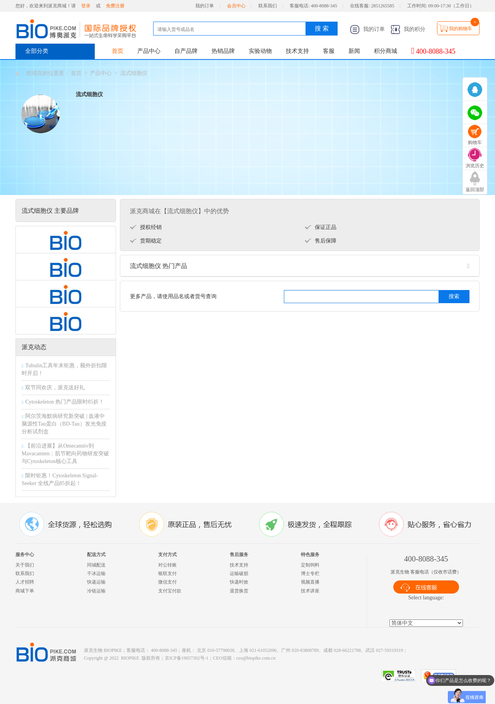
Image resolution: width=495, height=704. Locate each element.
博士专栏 (310, 573)
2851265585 (382, 5)
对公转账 (167, 565)
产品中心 (148, 51)
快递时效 (239, 582)
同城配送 (96, 565)
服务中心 (24, 554)
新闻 (354, 51)
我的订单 (204, 5)
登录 (85, 5)
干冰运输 (96, 573)
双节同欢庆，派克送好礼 (55, 387)
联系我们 (267, 5)
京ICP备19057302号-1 (186, 658)
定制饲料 (310, 565)
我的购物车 (460, 28)
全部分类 (36, 51)
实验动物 (260, 51)
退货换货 (239, 591)
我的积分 (408, 29)
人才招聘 (24, 582)
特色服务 (310, 554)
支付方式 (167, 554)
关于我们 (24, 565)
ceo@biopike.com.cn (256, 658)
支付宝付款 (169, 591)
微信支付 (167, 582)
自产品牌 (186, 51)
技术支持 (297, 51)
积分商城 (385, 51)
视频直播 (310, 582)
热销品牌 (223, 51)
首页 (117, 51)
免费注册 (115, 5)
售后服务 (239, 554)
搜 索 (322, 28)
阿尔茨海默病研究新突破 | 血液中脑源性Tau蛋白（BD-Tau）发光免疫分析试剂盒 (64, 423)
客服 (329, 51)
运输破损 (239, 573)
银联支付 (167, 573)
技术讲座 (310, 591)
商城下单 (24, 591)
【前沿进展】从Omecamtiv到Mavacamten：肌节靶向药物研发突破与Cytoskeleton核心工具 (65, 453)
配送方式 (96, 554)
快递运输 (96, 582)
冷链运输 (96, 591)
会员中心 (236, 5)
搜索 (454, 296)
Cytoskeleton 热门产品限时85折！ (64, 402)
